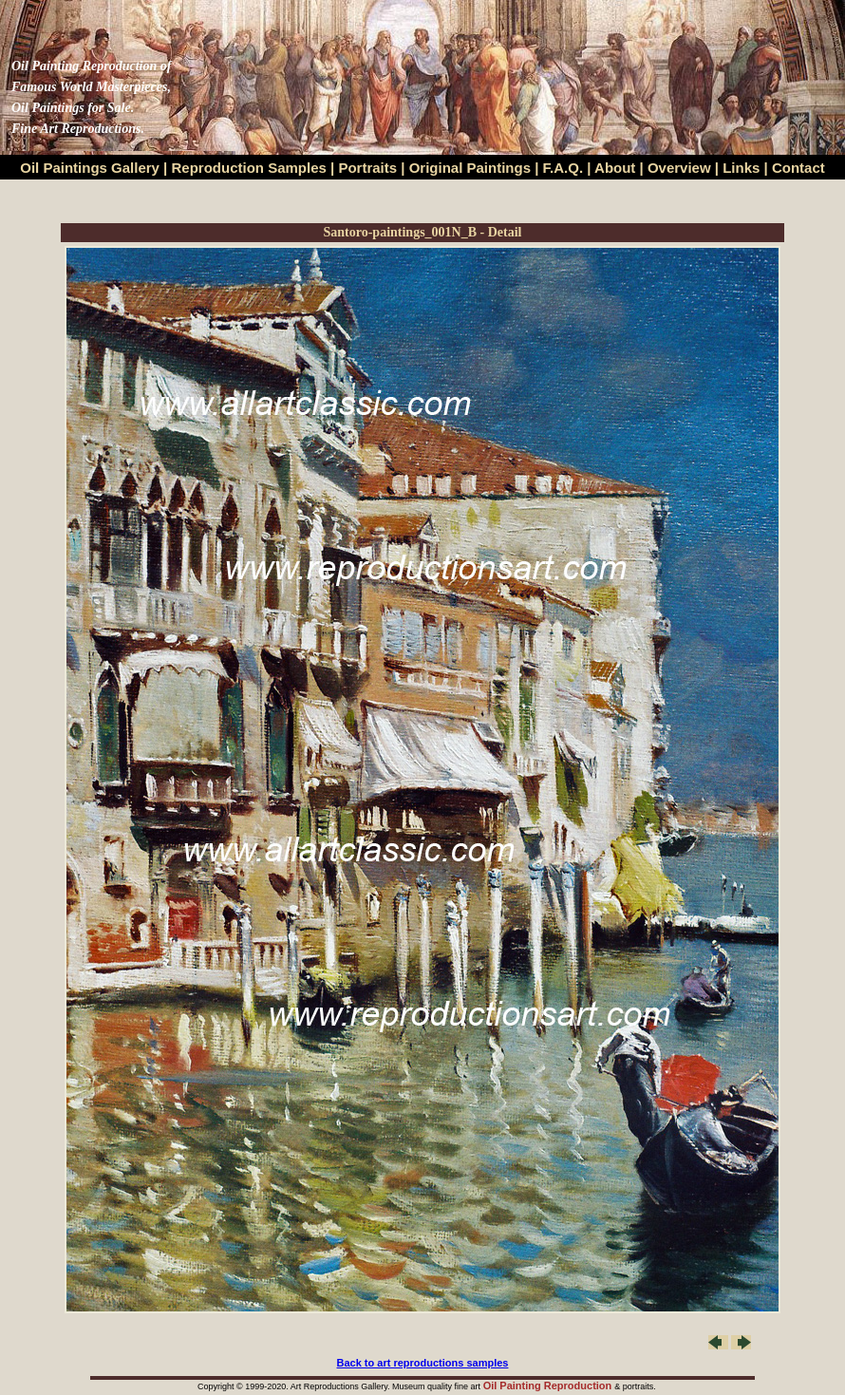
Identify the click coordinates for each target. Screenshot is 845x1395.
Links (743, 168)
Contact (798, 168)
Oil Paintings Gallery (90, 168)
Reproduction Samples (249, 168)
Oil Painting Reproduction (549, 1385)
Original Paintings (470, 168)
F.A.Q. (563, 168)
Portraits (367, 168)
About (614, 168)
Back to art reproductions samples (423, 1362)
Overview (679, 168)
